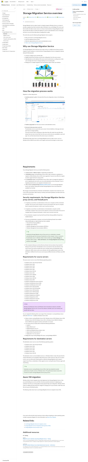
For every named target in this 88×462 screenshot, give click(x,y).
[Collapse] (15, 8)
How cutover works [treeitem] (7, 37)
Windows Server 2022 (42, 17)
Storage (36, 9)
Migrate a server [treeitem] (6, 35)
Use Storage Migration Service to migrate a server (35, 424)
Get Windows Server (77, 5)
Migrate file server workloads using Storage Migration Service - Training (37, 438)
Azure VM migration (77, 17)
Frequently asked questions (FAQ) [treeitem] (9, 39)
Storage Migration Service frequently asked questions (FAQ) (38, 425)
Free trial (84, 5)
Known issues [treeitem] (5, 40)
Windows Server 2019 (52, 17)
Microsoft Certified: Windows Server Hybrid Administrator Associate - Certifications (39, 445)
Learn (24, 9)
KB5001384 (29, 315)
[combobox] (8, 11)
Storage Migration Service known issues (33, 427)
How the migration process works (79, 14)
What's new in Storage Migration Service (34, 42)
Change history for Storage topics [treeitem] (8, 51)
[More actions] (64, 9)
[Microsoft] (2, 1)
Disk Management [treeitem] (5, 20)
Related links (75, 19)
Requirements (75, 15)
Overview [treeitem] (5, 33)
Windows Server (30, 9)
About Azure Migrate (51, 417)
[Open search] (82, 2)
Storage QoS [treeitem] (4, 49)
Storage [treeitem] (3, 13)
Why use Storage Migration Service (78, 12)
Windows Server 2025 (32, 17)
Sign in (85, 1)
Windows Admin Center (45, 184)
